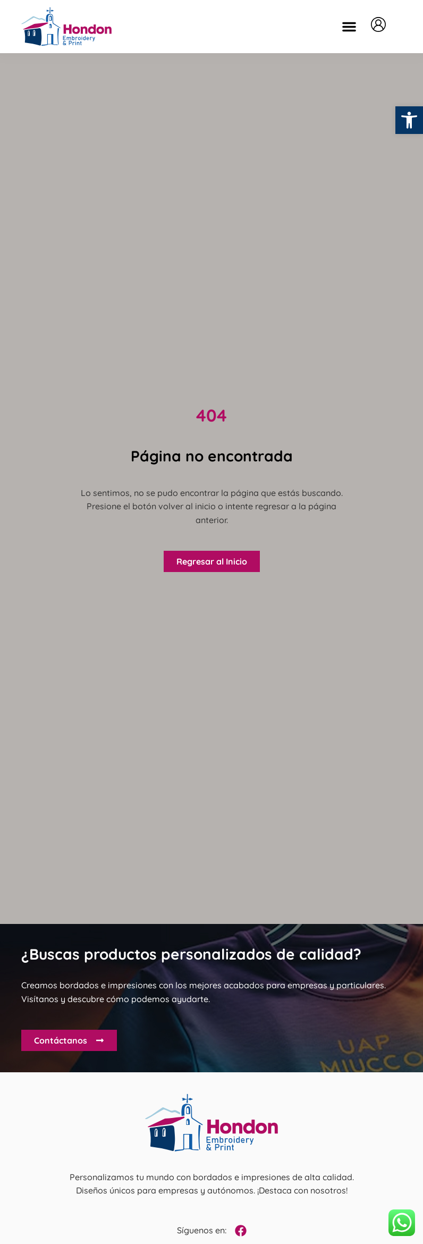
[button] (349, 26)
